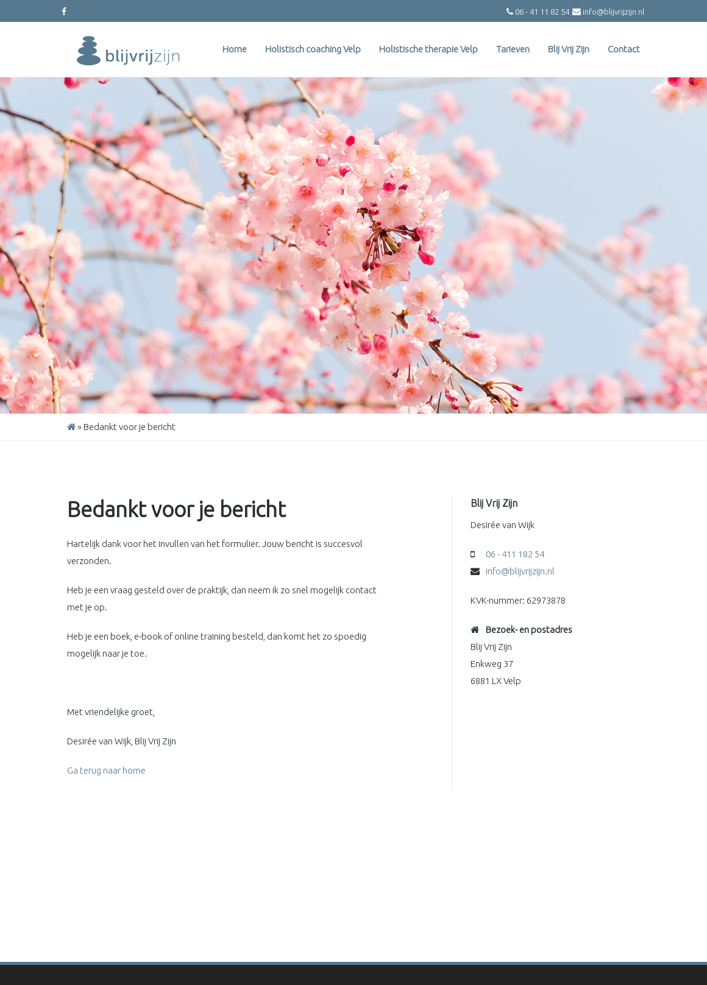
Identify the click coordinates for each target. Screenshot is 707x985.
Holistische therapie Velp (428, 49)
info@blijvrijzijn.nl (613, 11)
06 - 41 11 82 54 (542, 11)
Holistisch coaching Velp (313, 49)
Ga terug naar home (106, 770)
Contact (624, 49)
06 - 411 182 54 (515, 554)
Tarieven (513, 49)
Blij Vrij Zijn (568, 49)
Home (234, 49)
